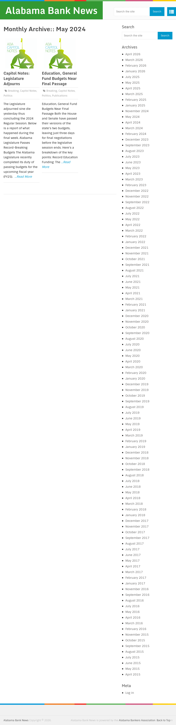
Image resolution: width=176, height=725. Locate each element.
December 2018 (137, 452)
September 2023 (137, 145)
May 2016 (132, 612)
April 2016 (132, 617)
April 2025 (132, 88)
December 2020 (137, 316)
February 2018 (135, 509)
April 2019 (132, 430)
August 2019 (134, 407)
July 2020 (132, 344)
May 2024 (132, 117)
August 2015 (134, 652)
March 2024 (134, 128)
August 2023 (134, 151)
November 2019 (137, 390)
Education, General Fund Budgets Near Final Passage (59, 78)
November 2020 (137, 322)
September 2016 (137, 595)
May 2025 (132, 83)
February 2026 (135, 65)
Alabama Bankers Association (137, 720)
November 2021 (137, 253)
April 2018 (132, 498)
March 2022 (134, 230)
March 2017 (134, 572)
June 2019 (133, 418)
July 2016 (132, 606)
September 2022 (137, 202)
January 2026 (135, 71)
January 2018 (135, 515)
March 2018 (134, 504)
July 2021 (132, 276)
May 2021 (132, 287)
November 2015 (137, 634)
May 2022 (132, 219)
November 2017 (137, 526)
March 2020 (134, 367)
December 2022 (137, 191)
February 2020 (135, 373)
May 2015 (132, 669)
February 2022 (135, 236)
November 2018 (137, 458)
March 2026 (134, 60)
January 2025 (135, 105)
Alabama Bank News (51, 10)
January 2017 (135, 583)
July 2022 (132, 213)
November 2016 (137, 589)
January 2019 (135, 447)
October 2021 (135, 259)
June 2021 (133, 282)
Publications (59, 95)
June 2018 (133, 487)
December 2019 (137, 384)
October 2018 (135, 464)
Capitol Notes (28, 91)
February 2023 (135, 185)
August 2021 (134, 270)
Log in (129, 693)
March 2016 (134, 623)
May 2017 (132, 561)
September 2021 (137, 265)
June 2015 (133, 663)
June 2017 (133, 555)
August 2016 (134, 600)
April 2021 (132, 293)
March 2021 (134, 299)
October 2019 (135, 395)
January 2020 (135, 378)
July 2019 (132, 413)
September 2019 (137, 401)
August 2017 (134, 543)
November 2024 (137, 111)
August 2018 (134, 475)
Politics (8, 95)
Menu (171, 11)
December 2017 (137, 521)
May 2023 (132, 168)
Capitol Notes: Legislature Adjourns (17, 78)
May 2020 (132, 356)
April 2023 (132, 174)
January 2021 (135, 310)
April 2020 (132, 361)
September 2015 (137, 646)
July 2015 (132, 657)
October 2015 (135, 640)
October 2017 (135, 532)
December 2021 (137, 248)
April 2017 (132, 566)
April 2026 (132, 54)
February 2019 (135, 441)
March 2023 (134, 179)
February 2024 (135, 134)
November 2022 (137, 196)
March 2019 (134, 435)
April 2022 (132, 225)
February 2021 (135, 304)
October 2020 (135, 327)
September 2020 (137, 333)
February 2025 (135, 100)
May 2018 (132, 492)
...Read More (23, 177)
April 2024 (132, 122)
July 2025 (132, 77)
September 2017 (137, 538)
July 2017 (132, 549)
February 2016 (135, 629)
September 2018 (137, 469)
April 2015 (132, 674)
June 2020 (133, 350)
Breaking (13, 91)
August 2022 (134, 208)
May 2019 (132, 424)
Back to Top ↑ (164, 720)
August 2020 (134, 339)
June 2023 (133, 162)
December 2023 (137, 139)
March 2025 (134, 94)
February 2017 (135, 578)
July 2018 (132, 481)
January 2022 (135, 242)
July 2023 (132, 156)
